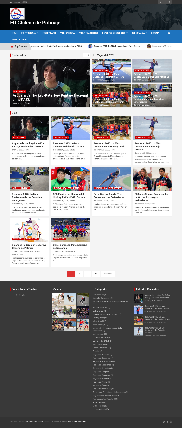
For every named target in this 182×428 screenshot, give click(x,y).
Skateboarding (99, 406)
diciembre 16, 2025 (60, 201)
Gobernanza (138, 33)
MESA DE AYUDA (19, 39)
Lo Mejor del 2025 (103, 55)
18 (96, 274)
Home (15, 33)
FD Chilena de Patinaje (35, 23)
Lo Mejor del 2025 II (142, 71)
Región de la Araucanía (102, 361)
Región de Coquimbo (101, 358)
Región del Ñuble (100, 385)
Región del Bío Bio (100, 378)
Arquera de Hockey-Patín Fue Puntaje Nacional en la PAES (28, 145)
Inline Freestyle (99, 324)
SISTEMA (155, 33)
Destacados (19, 55)
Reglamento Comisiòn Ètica (104, 395)
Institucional (28, 33)
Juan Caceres (34, 251)
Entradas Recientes (147, 289)
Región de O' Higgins (101, 368)
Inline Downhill (99, 321)
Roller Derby (98, 402)
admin (27, 104)
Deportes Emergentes (114, 33)
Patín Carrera (67, 33)
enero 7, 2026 (18, 104)
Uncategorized (99, 409)
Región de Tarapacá (101, 372)
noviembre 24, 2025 (20, 251)
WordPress (66, 421)
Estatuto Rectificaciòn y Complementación (110, 301)
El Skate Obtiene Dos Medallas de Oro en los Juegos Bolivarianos (151, 197)
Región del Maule (100, 382)
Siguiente (108, 274)
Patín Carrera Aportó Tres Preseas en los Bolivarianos (109, 196)
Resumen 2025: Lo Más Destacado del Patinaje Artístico (151, 75)
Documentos (98, 294)
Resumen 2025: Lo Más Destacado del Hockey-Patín (108, 100)
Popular (96, 351)
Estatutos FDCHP (100, 307)
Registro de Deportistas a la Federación (109, 392)
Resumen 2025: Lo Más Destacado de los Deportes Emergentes (149, 99)
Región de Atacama (101, 354)
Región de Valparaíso (101, 375)
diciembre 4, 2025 (142, 204)
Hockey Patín (49, 33)
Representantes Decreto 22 (104, 399)
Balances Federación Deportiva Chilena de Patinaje (29, 246)
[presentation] (85, 55)
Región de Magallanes (102, 365)
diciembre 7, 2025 (101, 201)
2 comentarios (18, 254)
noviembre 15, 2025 (61, 251)
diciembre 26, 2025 (100, 80)
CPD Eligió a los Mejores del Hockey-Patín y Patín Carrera (69, 196)
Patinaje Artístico (88, 33)
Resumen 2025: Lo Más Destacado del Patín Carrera (108, 75)
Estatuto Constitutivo (102, 298)
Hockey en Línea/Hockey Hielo (105, 314)
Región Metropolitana (102, 389)
